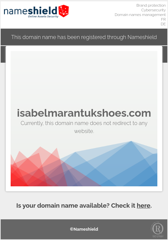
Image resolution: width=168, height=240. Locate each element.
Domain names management (140, 14)
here (143, 205)
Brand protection (151, 5)
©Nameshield (84, 229)
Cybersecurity (153, 10)
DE (163, 24)
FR (163, 19)
